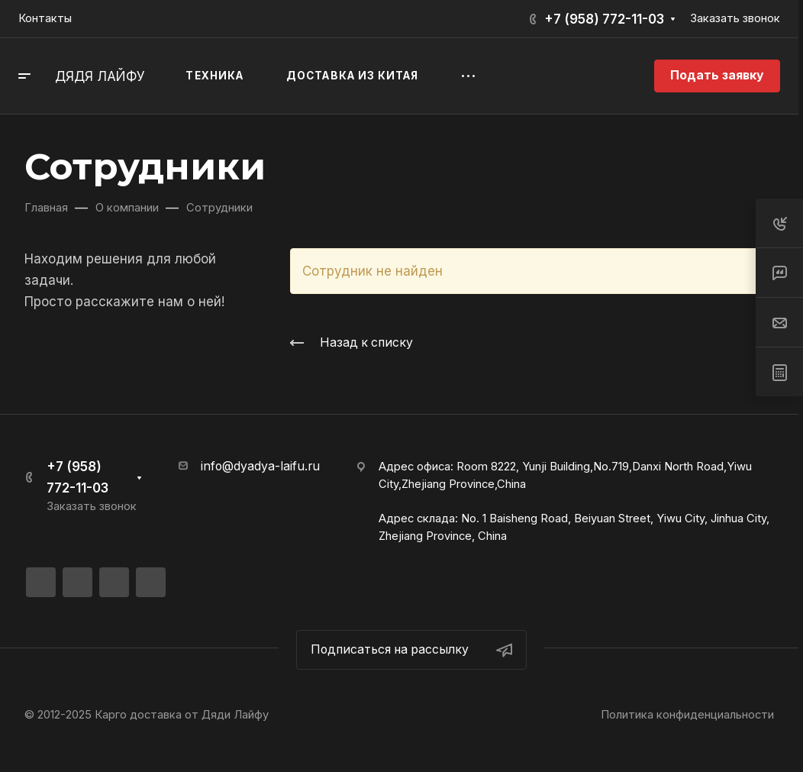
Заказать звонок (735, 18)
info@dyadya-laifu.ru (260, 466)
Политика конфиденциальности (687, 715)
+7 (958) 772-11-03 (604, 19)
